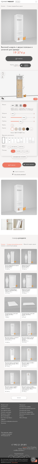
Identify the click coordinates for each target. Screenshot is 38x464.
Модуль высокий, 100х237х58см (26, 290)
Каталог (3, 6)
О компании (4, 406)
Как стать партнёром (6, 417)
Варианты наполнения (8, 135)
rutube (26, 151)
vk (11, 457)
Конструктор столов (25, 410)
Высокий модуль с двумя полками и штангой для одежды (28, 338)
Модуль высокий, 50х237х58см (26, 266)
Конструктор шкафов (25, 406)
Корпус (4, 128)
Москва (25, 447)
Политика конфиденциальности (9, 421)
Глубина (4, 121)
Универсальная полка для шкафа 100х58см (28, 314)
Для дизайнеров (5, 415)
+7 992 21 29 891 (19, 445)
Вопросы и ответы (5, 414)
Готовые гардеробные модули (15, 6)
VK (22, 151)
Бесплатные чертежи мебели (27, 414)
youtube (16, 457)
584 (21, 121)
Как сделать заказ (6, 410)
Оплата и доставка (6, 412)
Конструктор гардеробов (26, 412)
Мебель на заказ (5, 408)
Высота (4, 117)
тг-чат (13, 151)
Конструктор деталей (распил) (27, 408)
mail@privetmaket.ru (19, 450)
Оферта (3, 419)
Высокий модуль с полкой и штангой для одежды (12, 338)
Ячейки (4, 125)
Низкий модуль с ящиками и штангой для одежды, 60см (12, 363)
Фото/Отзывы (23, 417)
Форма (4, 104)
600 (13, 113)
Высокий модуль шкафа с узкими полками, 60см (11, 387)
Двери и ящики (4, 146)
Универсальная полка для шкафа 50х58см (11, 314)
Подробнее (15, 462)
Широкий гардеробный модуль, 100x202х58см (11, 290)
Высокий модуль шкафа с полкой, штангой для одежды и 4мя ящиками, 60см (29, 387)
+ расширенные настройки (19, 156)
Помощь (4, 150)
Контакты (3, 423)
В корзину (19, 58)
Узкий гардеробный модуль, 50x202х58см (12, 266)
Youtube (18, 151)
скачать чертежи (24, 65)
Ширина (4, 113)
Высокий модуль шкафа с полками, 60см (28, 363)
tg (26, 457)
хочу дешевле (28, 99)
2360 (23, 117)
